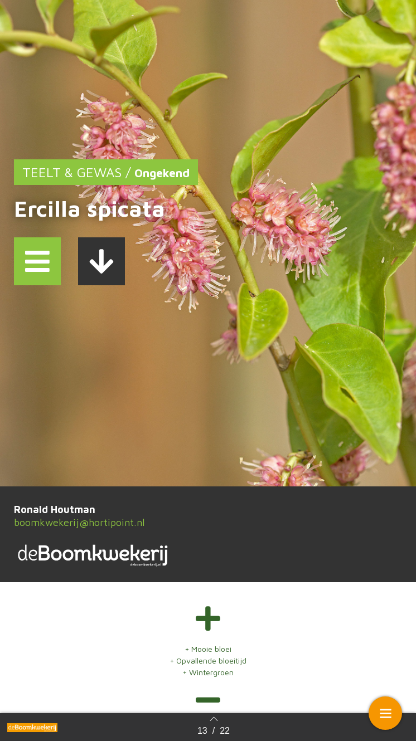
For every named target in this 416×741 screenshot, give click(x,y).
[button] (37, 261)
